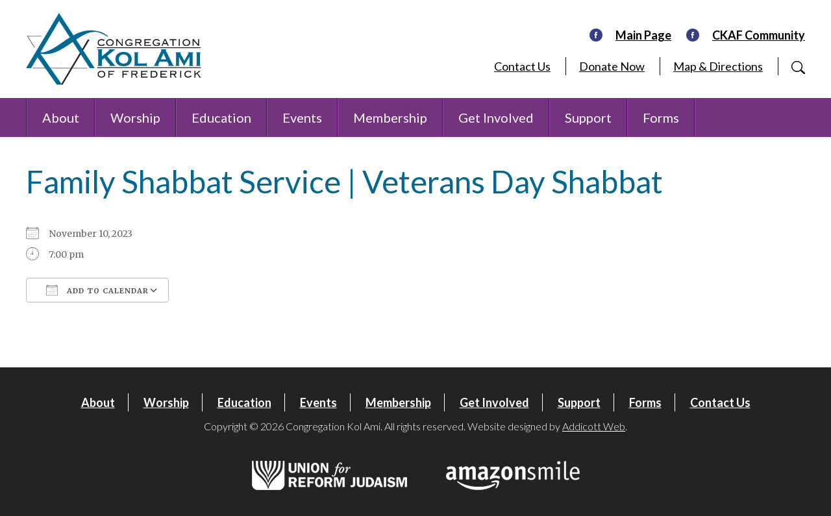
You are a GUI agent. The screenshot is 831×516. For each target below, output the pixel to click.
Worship (135, 117)
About (60, 117)
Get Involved (496, 117)
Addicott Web (593, 426)
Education (221, 117)
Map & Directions (718, 66)
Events (302, 117)
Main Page (643, 35)
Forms (661, 117)
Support (588, 117)
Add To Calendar (97, 290)
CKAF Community (758, 35)
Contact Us (522, 66)
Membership (390, 117)
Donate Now (612, 66)
